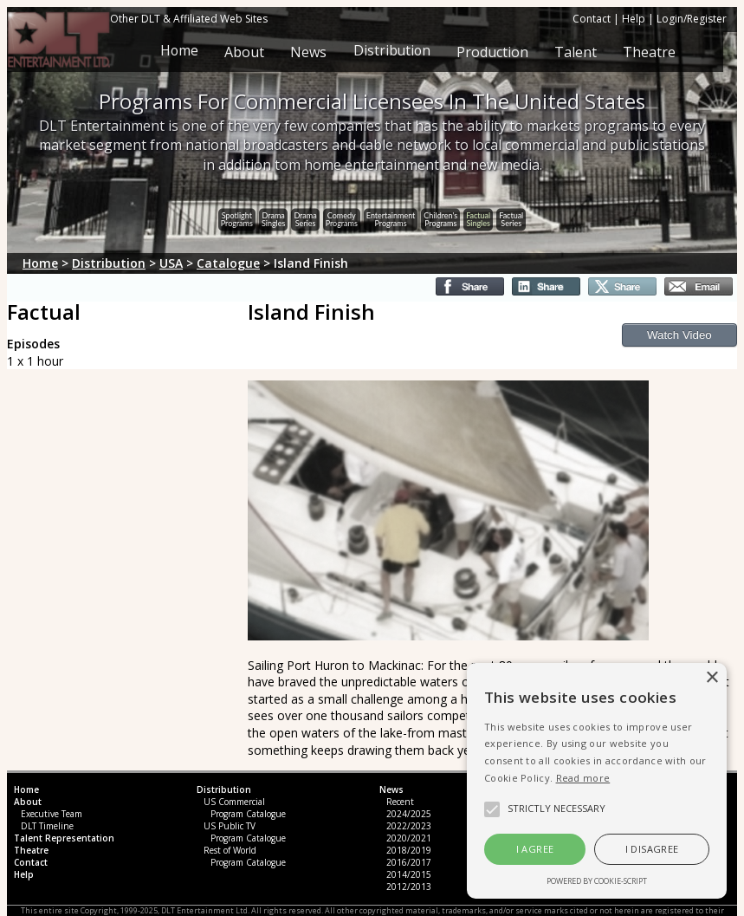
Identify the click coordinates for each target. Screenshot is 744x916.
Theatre (649, 52)
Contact (592, 18)
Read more (583, 777)
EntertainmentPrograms (390, 218)
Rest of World (230, 850)
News (307, 52)
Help (633, 18)
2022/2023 (408, 826)
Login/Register (692, 18)
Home (178, 52)
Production (492, 52)
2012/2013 (408, 886)
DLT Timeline (47, 826)
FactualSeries (511, 218)
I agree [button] (535, 848)
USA (171, 263)
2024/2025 (408, 814)
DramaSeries (305, 218)
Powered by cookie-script (597, 881)
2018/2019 (408, 850)
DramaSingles (273, 218)
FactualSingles (478, 218)
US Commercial (234, 802)
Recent (400, 802)
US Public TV (230, 826)
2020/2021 (408, 838)
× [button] (711, 678)
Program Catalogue (248, 814)
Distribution (391, 52)
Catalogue (228, 263)
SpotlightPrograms (237, 218)
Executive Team (51, 814)
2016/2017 (408, 862)
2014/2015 (408, 874)
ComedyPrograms (342, 218)
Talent (575, 52)
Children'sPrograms (440, 218)
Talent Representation (64, 838)
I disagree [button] (652, 848)
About (243, 52)
